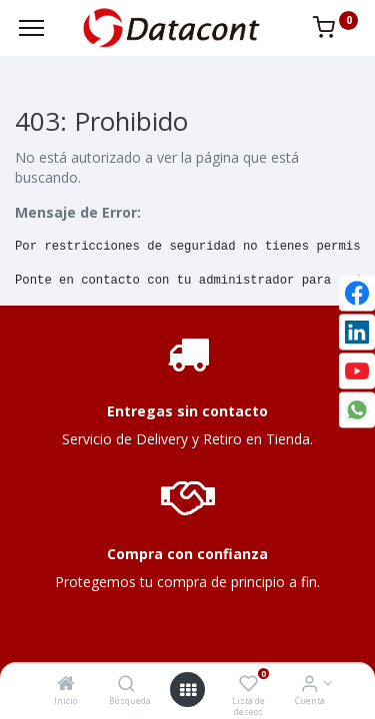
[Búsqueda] (126, 684)
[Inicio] (66, 684)
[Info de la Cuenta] (309, 684)
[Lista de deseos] (248, 684)
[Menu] (31, 28)
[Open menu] (188, 690)
